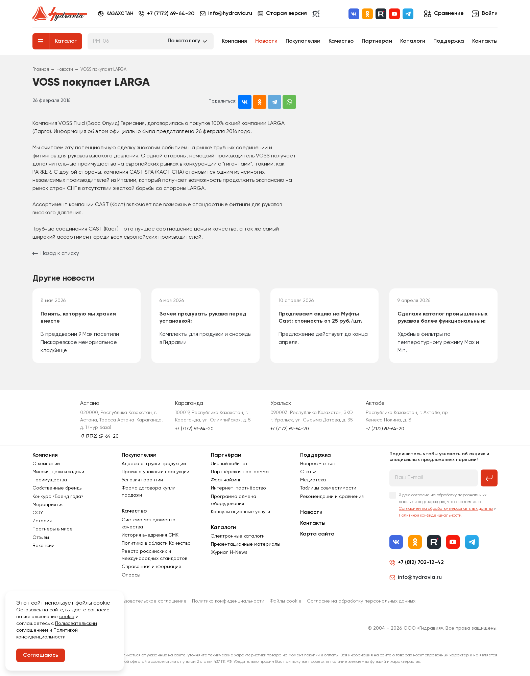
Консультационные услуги (240, 511)
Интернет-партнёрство (238, 488)
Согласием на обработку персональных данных (446, 509)
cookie (66, 616)
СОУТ (38, 512)
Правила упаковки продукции (155, 472)
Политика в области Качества (156, 543)
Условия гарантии (142, 480)
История (42, 521)
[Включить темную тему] (315, 13)
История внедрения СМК (150, 535)
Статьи (308, 472)
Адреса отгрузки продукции (154, 463)
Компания (234, 41)
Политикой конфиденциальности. (430, 516)
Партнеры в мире (52, 529)
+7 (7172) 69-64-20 (170, 14)
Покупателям (303, 41)
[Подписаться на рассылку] (489, 478)
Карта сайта (317, 534)
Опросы (131, 575)
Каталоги (412, 41)
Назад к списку (55, 253)
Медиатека (313, 480)
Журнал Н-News (229, 552)
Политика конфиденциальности (228, 601)
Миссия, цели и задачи (58, 472)
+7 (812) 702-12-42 (421, 562)
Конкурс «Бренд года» (57, 496)
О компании (46, 463)
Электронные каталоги (238, 536)
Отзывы (40, 537)
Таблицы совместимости (328, 488)
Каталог (66, 41)
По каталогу (184, 41)
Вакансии (43, 545)
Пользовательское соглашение (151, 601)
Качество (341, 41)
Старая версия (282, 14)
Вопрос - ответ (318, 463)
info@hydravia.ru (415, 577)
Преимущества (49, 480)
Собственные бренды (57, 488)
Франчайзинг (226, 480)
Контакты (485, 41)
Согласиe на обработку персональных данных (361, 601)
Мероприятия (48, 504)
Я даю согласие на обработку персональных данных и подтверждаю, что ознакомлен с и (448, 505)
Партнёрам (226, 455)
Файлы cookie (286, 601)
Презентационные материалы (245, 544)
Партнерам (377, 41)
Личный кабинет (229, 463)
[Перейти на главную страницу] (59, 13)
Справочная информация (151, 566)
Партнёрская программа (240, 472)
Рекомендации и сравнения (332, 496)
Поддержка (448, 41)
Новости (266, 41)
